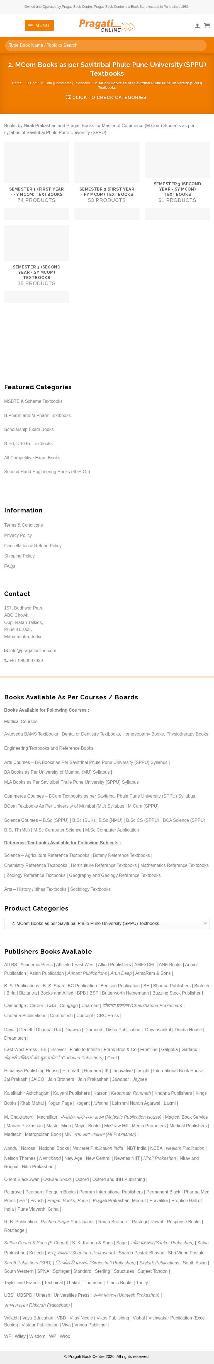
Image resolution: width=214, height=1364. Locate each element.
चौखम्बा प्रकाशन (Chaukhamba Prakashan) (143, 1005)
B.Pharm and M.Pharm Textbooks (37, 415)
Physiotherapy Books (187, 734)
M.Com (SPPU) (143, 806)
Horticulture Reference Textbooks (104, 865)
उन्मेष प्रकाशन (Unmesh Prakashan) (126, 1295)
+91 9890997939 (23, 660)
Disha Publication (123, 1029)
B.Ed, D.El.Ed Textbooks (28, 443)
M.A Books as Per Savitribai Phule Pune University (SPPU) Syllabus (71, 782)
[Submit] (10, 45)
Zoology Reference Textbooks (36, 875)
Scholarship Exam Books (29, 429)
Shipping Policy (19, 556)
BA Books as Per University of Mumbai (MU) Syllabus (57, 772)
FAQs (9, 566)
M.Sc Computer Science (57, 830)
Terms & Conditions (23, 525)
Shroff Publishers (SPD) (28, 1263)
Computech (61, 1015)
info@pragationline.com (30, 650)
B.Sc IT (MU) (17, 830)
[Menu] (39, 25)
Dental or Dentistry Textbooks (91, 734)
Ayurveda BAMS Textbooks (31, 734)
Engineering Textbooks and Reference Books (48, 748)
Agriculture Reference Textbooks (57, 855)
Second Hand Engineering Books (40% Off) (47, 471)
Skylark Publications (159, 1263)
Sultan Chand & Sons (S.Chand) (36, 1242)
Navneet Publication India (98, 1148)
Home (16, 83)
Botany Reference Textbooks (121, 855)
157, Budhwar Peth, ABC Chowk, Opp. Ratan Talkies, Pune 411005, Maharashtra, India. (23, 622)
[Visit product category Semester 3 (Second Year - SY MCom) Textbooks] (177, 181)
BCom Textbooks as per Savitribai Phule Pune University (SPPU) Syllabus (122, 796)
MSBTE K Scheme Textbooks (33, 401)
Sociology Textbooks (90, 889)
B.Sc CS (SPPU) (142, 820)
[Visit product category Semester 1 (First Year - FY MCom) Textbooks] (36, 181)
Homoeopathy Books (143, 734)
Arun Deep (121, 973)
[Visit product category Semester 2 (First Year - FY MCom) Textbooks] (106, 181)
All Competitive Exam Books (32, 457)
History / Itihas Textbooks (42, 889)
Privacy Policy (18, 535)
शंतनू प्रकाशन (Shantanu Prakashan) (81, 1252)
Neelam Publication (185, 1148)
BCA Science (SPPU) (184, 820)
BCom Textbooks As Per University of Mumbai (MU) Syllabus (64, 806)
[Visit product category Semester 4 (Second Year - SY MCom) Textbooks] (36, 264)
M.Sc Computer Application (112, 830)
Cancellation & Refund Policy (33, 545)
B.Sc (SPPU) (56, 820)
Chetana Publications (25, 1015)
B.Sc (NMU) (110, 820)
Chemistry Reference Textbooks (35, 865)
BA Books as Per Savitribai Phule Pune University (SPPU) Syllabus (101, 762)
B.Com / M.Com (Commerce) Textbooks (58, 83)
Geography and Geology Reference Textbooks (115, 875)
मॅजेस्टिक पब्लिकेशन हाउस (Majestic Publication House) (111, 1117)
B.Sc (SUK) (83, 820)
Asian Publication (47, 973)
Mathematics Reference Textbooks (174, 865)
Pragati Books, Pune (67, 1200)
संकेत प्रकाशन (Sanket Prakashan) (162, 1242)
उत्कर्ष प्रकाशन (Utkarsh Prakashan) (37, 1305)
